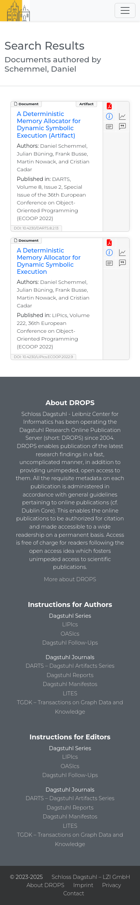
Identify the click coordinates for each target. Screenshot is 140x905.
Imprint (83, 885)
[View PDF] (109, 106)
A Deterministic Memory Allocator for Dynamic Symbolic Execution (49, 261)
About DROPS (45, 885)
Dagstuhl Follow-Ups (70, 642)
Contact (73, 893)
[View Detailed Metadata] (109, 117)
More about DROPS (70, 579)
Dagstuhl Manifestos (70, 684)
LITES (70, 693)
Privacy (111, 885)
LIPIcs (70, 624)
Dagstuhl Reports (70, 675)
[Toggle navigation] (125, 10)
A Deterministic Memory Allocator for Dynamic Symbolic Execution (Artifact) (49, 124)
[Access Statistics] (122, 117)
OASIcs (70, 633)
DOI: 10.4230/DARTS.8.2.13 (36, 228)
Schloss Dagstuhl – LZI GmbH (91, 877)
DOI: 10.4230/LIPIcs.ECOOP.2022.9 (43, 357)
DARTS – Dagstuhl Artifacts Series (70, 666)
